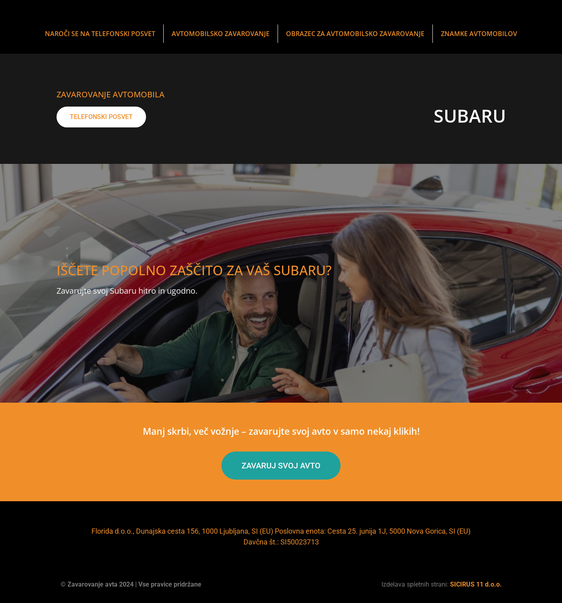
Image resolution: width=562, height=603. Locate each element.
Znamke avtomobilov (479, 33)
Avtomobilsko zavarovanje (221, 33)
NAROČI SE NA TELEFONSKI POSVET (100, 33)
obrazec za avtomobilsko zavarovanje (355, 33)
